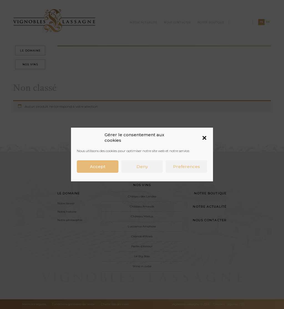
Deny (142, 166)
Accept (97, 166)
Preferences (186, 166)
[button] (204, 137)
